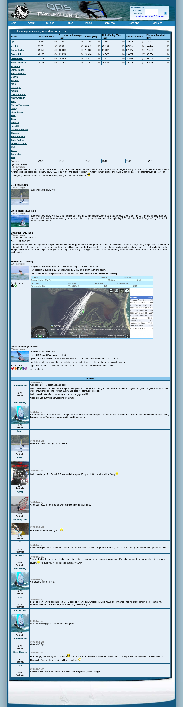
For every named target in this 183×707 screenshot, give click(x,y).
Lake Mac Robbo (19, 129)
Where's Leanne (19, 143)
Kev (13, 157)
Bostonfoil (16, 54)
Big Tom (15, 80)
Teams (88, 23)
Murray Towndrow (20, 105)
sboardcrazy (17, 112)
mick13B (15, 126)
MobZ (14, 150)
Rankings (109, 23)
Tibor (13, 119)
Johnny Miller (20, 386)
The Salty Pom (20, 519)
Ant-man (15, 122)
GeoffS (14, 77)
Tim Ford (15, 66)
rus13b (14, 91)
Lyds (13, 41)
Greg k (14, 46)
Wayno (20, 492)
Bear (13, 115)
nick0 (13, 84)
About (31, 23)
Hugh (13, 101)
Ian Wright (16, 87)
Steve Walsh (17, 58)
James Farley (17, 70)
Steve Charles (20, 652)
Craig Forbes (17, 140)
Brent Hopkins (18, 136)
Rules (70, 23)
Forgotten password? (145, 16)
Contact (157, 23)
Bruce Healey (17, 50)
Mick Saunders (18, 73)
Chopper (15, 133)
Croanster (16, 154)
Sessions (134, 23)
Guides (50, 23)
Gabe (19, 458)
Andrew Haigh (18, 98)
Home (12, 23)
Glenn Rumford (18, 94)
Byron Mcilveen (19, 62)
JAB (13, 147)
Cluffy (14, 108)
